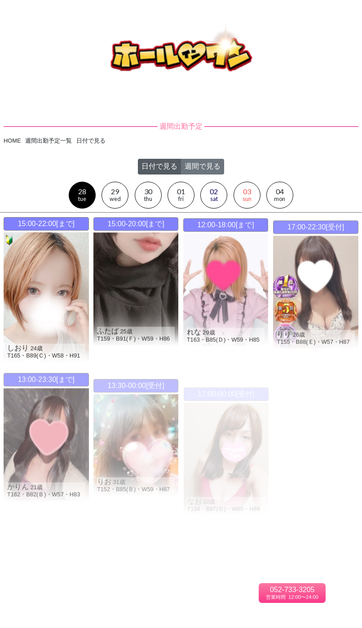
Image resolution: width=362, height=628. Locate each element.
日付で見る (159, 159)
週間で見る (203, 159)
